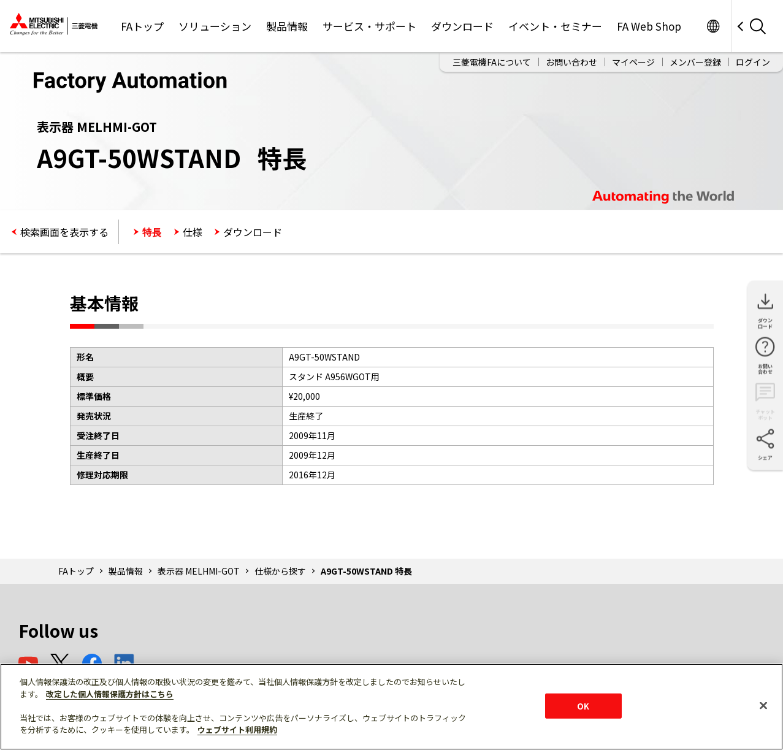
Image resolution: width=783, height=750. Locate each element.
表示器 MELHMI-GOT (199, 571)
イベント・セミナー (555, 26)
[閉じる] (763, 705)
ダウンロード (462, 26)
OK (583, 705)
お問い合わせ (571, 62)
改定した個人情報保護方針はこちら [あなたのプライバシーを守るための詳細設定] (110, 694)
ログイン (753, 62)
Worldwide (712, 26)
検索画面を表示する (64, 231)
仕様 (192, 231)
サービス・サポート (369, 26)
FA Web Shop (649, 26)
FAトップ (142, 26)
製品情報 (287, 26)
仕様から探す (280, 571)
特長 (152, 231)
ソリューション (214, 26)
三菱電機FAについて (492, 62)
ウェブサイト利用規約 (237, 729)
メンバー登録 (695, 62)
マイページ (633, 62)
